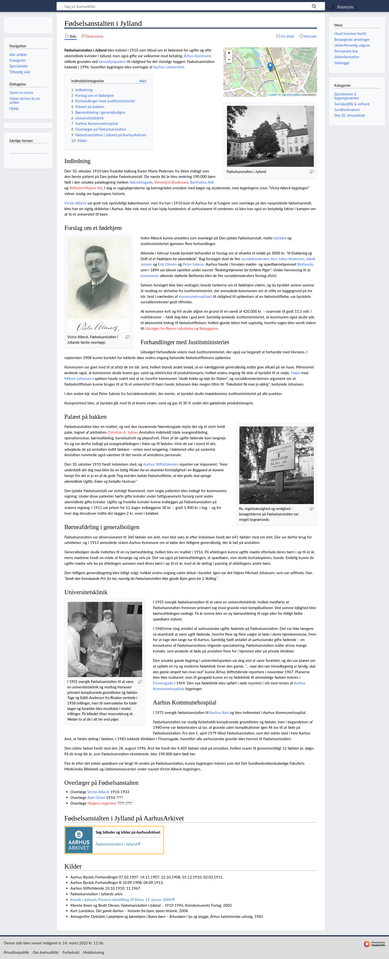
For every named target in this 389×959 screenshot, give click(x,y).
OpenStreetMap (291, 94)
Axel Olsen (96, 797)
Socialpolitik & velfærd (351, 104)
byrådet (280, 238)
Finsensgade (163, 683)
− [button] (229, 60)
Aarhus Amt (219, 712)
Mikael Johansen (78, 378)
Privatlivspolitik (16, 952)
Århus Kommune (197, 56)
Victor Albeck (75, 203)
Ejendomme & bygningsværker (346, 96)
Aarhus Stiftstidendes (160, 464)
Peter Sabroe (193, 264)
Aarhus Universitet (168, 67)
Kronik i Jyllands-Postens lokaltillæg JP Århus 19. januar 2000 (120, 899)
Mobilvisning (93, 952)
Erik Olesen (167, 264)
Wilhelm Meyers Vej (85, 188)
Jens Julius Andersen (287, 258)
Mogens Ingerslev (101, 803)
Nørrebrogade (141, 182)
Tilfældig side (19, 72)
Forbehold (71, 952)
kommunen (150, 275)
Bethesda (305, 264)
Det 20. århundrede (349, 115)
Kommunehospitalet (195, 296)
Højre (295, 372)
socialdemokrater (255, 258)
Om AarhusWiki (46, 952)
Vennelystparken (112, 61)
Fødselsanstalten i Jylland (116, 844)
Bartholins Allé (202, 182)
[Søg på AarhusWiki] (191, 6)
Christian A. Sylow (122, 432)
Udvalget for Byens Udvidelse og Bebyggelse (181, 328)
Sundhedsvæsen (347, 110)
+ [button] (229, 53)
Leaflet (272, 94)
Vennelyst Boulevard (171, 182)
